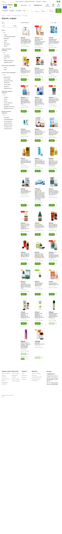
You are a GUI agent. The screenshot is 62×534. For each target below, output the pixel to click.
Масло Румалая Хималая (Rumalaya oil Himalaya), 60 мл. (39, 226)
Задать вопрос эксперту (58, 11)
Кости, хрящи (7, 79)
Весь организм (7, 77)
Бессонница (6, 104)
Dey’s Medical (7, 44)
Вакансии (24, 377)
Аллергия (6, 97)
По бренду (11, 10)
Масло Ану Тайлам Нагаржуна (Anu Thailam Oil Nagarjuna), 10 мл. (25, 226)
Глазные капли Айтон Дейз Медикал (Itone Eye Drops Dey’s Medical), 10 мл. (54, 100)
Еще (24, 10)
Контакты (44, 1)
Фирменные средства (9, 60)
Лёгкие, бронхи (7, 84)
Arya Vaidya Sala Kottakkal (9, 36)
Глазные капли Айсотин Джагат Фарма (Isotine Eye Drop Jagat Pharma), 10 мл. (25, 101)
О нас (23, 373)
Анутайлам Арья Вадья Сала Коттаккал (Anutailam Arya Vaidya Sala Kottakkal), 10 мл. (40, 42)
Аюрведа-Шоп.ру (5, 395)
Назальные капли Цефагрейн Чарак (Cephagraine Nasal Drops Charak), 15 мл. (40, 255)
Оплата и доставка (19, 1)
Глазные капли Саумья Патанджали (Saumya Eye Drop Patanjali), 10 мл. (54, 132)
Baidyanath (6, 38)
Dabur (5, 42)
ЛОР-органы (7, 82)
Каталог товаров (6, 373)
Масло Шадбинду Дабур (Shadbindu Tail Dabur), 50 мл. (25, 255)
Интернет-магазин (6, 371)
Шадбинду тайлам (8, 62)
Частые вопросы (16, 373)
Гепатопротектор (8, 128)
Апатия (5, 99)
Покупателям (15, 371)
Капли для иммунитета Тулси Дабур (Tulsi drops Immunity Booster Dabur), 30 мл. (53, 162)
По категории (5, 10)
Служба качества (16, 381)
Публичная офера (36, 373)
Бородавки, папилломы (9, 106)
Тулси (5, 58)
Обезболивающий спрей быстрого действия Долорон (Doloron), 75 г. (53, 315)
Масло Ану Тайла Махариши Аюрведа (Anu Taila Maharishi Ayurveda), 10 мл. (54, 192)
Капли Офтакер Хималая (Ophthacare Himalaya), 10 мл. (26, 191)
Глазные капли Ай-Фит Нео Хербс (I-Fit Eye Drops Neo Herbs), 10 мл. (54, 71)
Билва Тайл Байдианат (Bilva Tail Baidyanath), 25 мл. (26, 71)
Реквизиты (24, 375)
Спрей (5, 67)
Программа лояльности (30, 1)
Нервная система (8, 88)
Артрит (5, 101)
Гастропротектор (8, 126)
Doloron (5, 45)
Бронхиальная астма (8, 108)
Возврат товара (15, 379)
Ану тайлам (6, 55)
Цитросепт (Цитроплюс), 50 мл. (39, 343)
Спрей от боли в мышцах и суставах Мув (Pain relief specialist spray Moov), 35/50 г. (25, 345)
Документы (34, 371)
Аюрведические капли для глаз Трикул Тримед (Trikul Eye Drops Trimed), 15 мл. (54, 42)
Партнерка (38, 1)
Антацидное (6, 117)
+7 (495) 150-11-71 (38, 5)
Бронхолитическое (8, 125)
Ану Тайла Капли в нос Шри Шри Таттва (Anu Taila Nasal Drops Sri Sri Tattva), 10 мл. (26, 41)
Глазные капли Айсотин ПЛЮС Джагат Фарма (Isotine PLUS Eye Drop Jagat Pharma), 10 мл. (39, 102)
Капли (5, 69)
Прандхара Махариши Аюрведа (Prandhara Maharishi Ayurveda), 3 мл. (54, 255)
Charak (5, 40)
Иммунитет (6, 86)
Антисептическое (8, 123)
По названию (18, 10)
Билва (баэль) (7, 56)
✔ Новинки (37, 10)
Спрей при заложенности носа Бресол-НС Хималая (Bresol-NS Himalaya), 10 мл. (26, 286)
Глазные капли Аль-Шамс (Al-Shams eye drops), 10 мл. (26, 132)
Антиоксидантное (8, 121)
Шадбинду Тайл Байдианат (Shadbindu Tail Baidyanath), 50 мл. (39, 315)
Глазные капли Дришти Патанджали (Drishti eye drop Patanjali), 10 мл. (40, 132)
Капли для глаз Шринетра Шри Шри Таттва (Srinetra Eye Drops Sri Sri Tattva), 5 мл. (40, 162)
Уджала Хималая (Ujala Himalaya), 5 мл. (54, 284)
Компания (24, 371)
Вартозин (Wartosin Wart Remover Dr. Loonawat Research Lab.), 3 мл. (39, 71)
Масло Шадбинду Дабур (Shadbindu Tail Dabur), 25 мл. (53, 226)
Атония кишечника (8, 102)
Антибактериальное (8, 119)
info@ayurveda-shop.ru (52, 376)
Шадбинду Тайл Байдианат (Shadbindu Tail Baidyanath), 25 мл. (25, 315)
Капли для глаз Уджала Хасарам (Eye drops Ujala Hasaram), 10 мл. (26, 161)
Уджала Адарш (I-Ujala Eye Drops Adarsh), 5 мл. (39, 284)
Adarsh (5, 34)
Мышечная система (8, 80)
